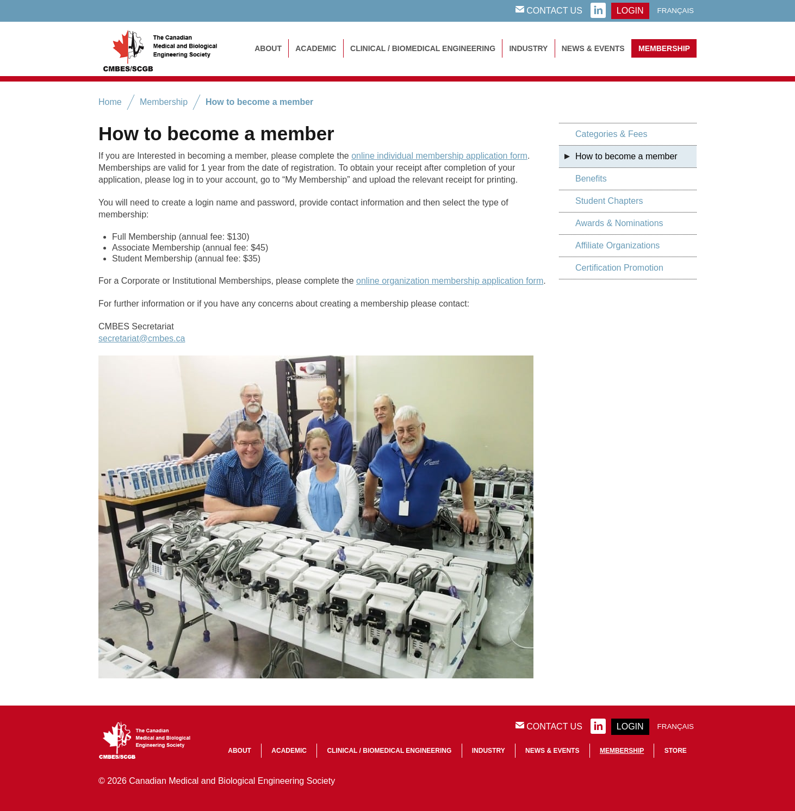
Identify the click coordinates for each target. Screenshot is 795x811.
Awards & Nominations (619, 223)
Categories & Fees (611, 134)
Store (675, 750)
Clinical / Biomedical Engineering (422, 48)
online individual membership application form (439, 155)
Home (110, 102)
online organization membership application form (449, 280)
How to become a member (259, 102)
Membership (664, 48)
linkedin (598, 11)
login (630, 10)
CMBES (171, 49)
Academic (315, 48)
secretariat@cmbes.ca (141, 338)
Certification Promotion (619, 267)
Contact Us (548, 10)
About (268, 48)
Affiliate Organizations (617, 245)
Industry (528, 48)
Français (675, 11)
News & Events (593, 48)
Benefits (591, 178)
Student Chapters (609, 200)
